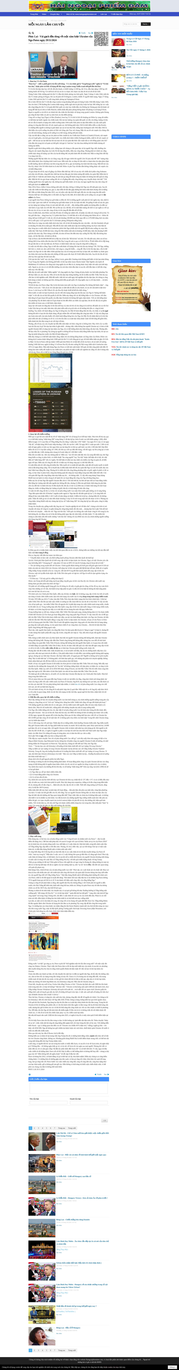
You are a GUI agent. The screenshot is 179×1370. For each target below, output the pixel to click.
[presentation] (48, 1112)
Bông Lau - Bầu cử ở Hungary (68, 1328)
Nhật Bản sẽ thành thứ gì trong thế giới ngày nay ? (76, 1306)
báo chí (77, 684)
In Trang (29, 1074)
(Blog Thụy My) (62, 1249)
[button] (56, 14)
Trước (83, 33)
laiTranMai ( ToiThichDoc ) (66, 1312)
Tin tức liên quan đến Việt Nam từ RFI (129, 334)
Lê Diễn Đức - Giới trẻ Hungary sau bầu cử (73, 1176)
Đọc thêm (59, 1141)
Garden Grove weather (131, 133)
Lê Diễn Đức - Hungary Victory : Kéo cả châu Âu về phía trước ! (82, 1198)
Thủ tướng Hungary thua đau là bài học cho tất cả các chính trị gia (138, 64)
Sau (89, 33)
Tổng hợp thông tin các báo (126, 355)
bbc (117, 329)
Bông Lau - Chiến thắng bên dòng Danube (73, 1220)
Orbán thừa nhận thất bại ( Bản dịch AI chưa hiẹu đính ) (78, 1263)
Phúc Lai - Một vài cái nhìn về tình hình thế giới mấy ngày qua (81, 1155)
